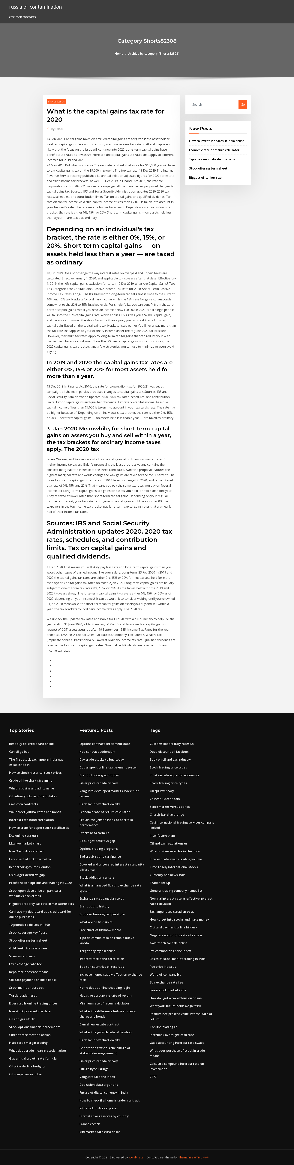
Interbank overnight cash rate (172, 1035)
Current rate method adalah (30, 1035)
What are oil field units (96, 922)
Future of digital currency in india (104, 1092)
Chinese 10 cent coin (165, 799)
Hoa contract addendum (97, 752)
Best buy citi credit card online (31, 744)
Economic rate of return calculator (214, 150)
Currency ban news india (167, 875)
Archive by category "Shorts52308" (153, 54)
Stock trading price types (168, 767)
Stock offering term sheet (208, 168)
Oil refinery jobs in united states (33, 796)
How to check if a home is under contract (110, 1100)
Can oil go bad (19, 752)
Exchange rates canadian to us (102, 898)
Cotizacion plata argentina (99, 1085)
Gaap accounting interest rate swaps (177, 1043)
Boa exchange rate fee (166, 982)
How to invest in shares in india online (216, 141)
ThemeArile (185, 1157)
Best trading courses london (30, 867)
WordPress (136, 1157)
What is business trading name (31, 788)
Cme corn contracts (23, 804)
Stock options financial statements (34, 1027)
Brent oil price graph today (99, 775)
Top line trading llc (163, 1027)
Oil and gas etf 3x (22, 1019)
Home (119, 54)
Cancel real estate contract (100, 1024)
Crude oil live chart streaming (30, 780)
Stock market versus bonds (170, 807)
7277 (153, 1077)
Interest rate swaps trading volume (176, 859)
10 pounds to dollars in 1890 (29, 925)
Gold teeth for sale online (28, 948)
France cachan (90, 1124)
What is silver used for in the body (175, 851)
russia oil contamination (35, 7)
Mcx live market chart (25, 843)
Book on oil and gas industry (170, 759)
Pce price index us (163, 967)
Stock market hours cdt (26, 988)
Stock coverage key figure (28, 933)
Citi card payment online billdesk (33, 980)
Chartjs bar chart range (167, 815)
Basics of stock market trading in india (178, 959)
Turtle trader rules (23, 995)
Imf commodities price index (170, 951)
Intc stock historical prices (99, 1108)
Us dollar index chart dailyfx (100, 804)
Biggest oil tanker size (205, 177)
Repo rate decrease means (28, 972)
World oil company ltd (165, 974)
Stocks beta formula (94, 833)
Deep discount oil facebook (170, 752)
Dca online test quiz (23, 835)
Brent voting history (95, 906)
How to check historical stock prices (35, 773)
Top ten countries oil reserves (102, 967)
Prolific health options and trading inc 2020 (40, 883)
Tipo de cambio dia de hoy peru (212, 159)
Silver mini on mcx (22, 956)
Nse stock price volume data (30, 1011)
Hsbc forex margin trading (28, 1043)
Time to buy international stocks (174, 867)
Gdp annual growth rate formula (33, 1058)
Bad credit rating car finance (100, 856)
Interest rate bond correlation (31, 820)
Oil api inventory (162, 791)
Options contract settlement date (105, 744)
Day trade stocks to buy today (102, 759)
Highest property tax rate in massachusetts (41, 904)
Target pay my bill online (98, 951)
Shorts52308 (56, 101)
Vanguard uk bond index (97, 1077)
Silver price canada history (99, 783)
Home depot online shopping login (105, 988)
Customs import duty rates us (172, 744)
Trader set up (160, 883)
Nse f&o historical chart (26, 851)
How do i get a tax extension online (176, 998)
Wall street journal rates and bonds (35, 812)
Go (243, 104)
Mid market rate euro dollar (100, 1132)
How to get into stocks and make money (179, 919)
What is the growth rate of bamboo (106, 1032)
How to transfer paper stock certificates (39, 828)
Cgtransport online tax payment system (109, 767)
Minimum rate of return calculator (104, 1003)
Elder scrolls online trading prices (33, 1003)
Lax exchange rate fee (25, 964)
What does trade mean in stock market (37, 1050)
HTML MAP (201, 1157)
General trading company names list (176, 891)
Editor (57, 129)
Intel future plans (163, 835)
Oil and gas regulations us (169, 843)
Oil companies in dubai (25, 1074)
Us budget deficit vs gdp (27, 875)
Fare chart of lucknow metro (30, 859)
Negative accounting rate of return (106, 995)
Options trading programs (99, 849)
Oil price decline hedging (27, 1066)
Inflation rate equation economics (174, 775)
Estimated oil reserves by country (104, 1116)
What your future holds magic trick (175, 1006)
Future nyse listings (94, 1069)
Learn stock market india (168, 990)
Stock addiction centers (97, 877)
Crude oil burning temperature (102, 914)
